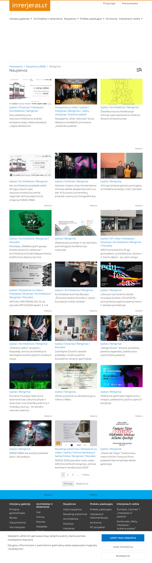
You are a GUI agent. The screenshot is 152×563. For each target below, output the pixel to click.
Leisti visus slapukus (123, 537)
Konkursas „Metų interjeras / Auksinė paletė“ (127, 525)
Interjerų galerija (19, 504)
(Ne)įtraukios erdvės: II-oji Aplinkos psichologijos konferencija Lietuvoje (76, 246)
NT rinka (115, 238)
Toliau (86, 474)
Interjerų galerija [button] (19, 18)
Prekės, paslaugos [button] (91, 18)
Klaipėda (41, 526)
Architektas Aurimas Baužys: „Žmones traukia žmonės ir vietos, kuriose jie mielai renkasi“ (75, 298)
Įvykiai (13, 107)
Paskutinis (82, 483)
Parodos (14, 242)
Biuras (13, 517)
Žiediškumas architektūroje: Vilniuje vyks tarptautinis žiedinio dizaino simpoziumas (120, 115)
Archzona (111, 18)
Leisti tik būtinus (123, 546)
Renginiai (32, 110)
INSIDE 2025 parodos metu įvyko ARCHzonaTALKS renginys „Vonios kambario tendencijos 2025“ (75, 464)
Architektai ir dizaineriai (48, 18)
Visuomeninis (17, 522)
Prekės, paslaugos (101, 504)
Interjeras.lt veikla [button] (130, 18)
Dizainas (24, 107)
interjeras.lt (16, 66)
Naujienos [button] (70, 18)
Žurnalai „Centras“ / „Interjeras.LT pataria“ (128, 513)
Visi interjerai (17, 527)
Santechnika (62, 456)
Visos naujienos (72, 509)
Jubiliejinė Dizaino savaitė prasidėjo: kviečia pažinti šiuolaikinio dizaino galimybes (73, 355)
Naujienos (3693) (36, 66)
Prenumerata (131, 3)
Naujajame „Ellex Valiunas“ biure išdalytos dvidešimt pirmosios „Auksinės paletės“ (74, 122)
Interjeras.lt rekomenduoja (99, 516)
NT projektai (97, 527)
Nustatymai (123, 555)
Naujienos (69, 504)
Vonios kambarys (83, 452)
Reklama (139, 149)
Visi (38, 512)
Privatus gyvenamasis (17, 511)
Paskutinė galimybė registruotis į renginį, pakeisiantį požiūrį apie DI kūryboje (121, 399)
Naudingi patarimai (67, 449)
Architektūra (16, 110)
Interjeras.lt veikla (128, 504)
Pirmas (68, 483)
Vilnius (40, 517)
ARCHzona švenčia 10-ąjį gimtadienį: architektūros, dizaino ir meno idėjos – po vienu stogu (120, 253)
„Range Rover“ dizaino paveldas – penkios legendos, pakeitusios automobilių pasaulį (120, 351)
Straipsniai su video (66, 107)
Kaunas (40, 521)
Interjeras (36, 107)
